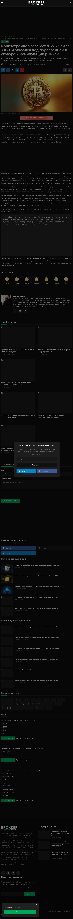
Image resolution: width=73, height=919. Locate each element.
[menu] (2, 3)
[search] (70, 3)
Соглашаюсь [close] (20, 912)
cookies (17, 907)
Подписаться (36, 465)
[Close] (57, 444)
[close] (36, 905)
